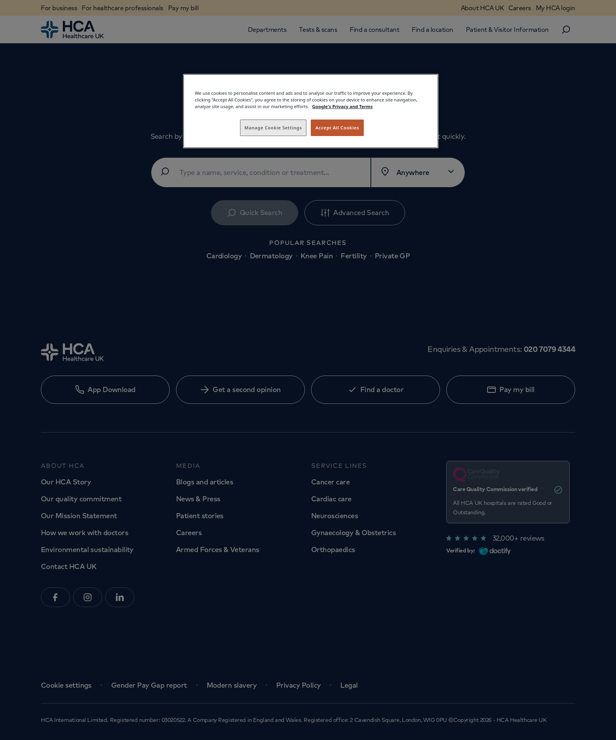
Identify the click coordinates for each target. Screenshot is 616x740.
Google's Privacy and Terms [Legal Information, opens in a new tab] (342, 106)
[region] (310, 111)
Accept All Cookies (337, 128)
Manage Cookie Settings (273, 128)
